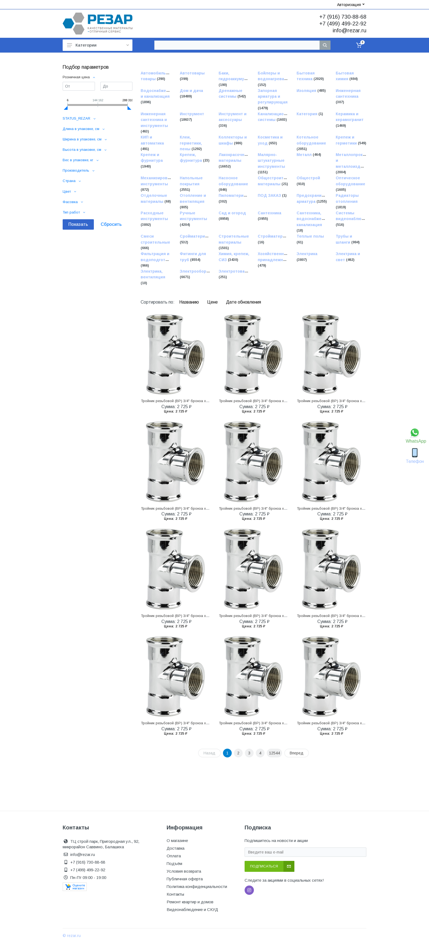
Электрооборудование (203, 271)
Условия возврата (184, 871)
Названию (189, 302)
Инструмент (192, 114)
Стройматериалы (275, 236)
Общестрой (308, 178)
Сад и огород (232, 213)
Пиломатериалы (235, 196)
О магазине (177, 840)
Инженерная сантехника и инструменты (154, 120)
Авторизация (350, 4)
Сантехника (269, 213)
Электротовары (234, 271)
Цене (213, 302)
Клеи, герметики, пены (191, 143)
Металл (305, 154)
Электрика (307, 254)
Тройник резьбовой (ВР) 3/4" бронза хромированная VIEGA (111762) (199, 401)
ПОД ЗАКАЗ (270, 196)
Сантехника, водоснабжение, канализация (313, 219)
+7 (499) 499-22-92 (342, 24)
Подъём (174, 863)
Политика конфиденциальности (197, 886)
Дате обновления (243, 302)
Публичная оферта (185, 878)
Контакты (175, 894)
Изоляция (307, 90)
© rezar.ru (72, 935)
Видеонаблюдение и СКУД (192, 909)
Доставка (175, 848)
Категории (98, 45)
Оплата (174, 855)
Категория (307, 114)
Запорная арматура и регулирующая (273, 96)
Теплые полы (310, 236)
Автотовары (192, 73)
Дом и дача (191, 90)
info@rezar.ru (349, 30)
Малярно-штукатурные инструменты (271, 160)
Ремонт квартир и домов (190, 901)
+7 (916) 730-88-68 (342, 17)
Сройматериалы (196, 236)
